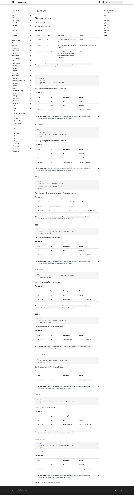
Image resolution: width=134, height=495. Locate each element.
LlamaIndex (15, 10)
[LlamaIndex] (13, 2)
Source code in (64, 65)
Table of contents (108, 10)
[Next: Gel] (117, 490)
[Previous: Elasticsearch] (20, 490)
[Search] (112, 2)
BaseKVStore (44, 23)
